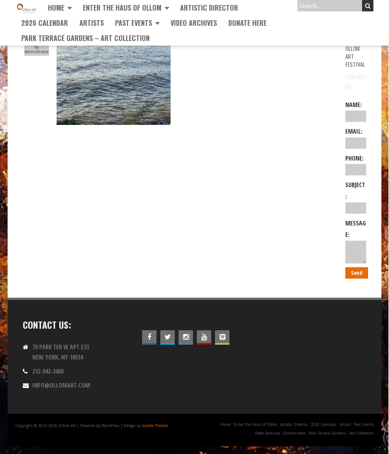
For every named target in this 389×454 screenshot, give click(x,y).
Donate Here (247, 23)
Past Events (133, 23)
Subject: (355, 197)
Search (368, 6)
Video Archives (194, 23)
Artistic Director (209, 8)
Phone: (355, 164)
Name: (355, 111)
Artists (91, 23)
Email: (355, 137)
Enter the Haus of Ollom (122, 8)
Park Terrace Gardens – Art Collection (85, 38)
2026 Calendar (44, 23)
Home (56, 8)
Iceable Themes (155, 425)
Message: (355, 241)
